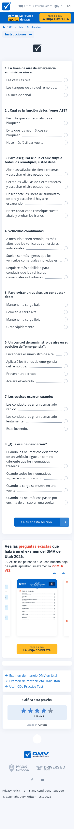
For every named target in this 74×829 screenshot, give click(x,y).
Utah (20, 27)
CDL (11, 27)
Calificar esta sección (36, 522)
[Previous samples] (54, 573)
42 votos (42, 724)
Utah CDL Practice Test (24, 686)
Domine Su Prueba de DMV (20, 17)
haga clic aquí (55, 17)
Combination (34, 27)
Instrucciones (18, 34)
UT (26, 6)
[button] (41, 522)
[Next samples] (63, 573)
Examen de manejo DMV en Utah (31, 675)
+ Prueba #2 (41, 6)
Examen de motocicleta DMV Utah (32, 681)
